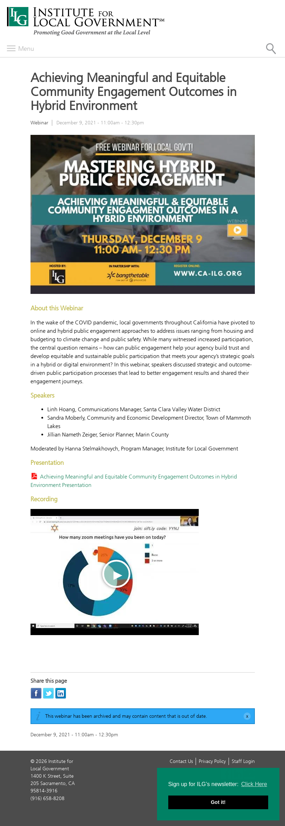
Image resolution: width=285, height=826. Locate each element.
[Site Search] (271, 48)
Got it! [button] (218, 802)
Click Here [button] (254, 784)
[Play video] (114, 572)
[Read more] (142, 215)
